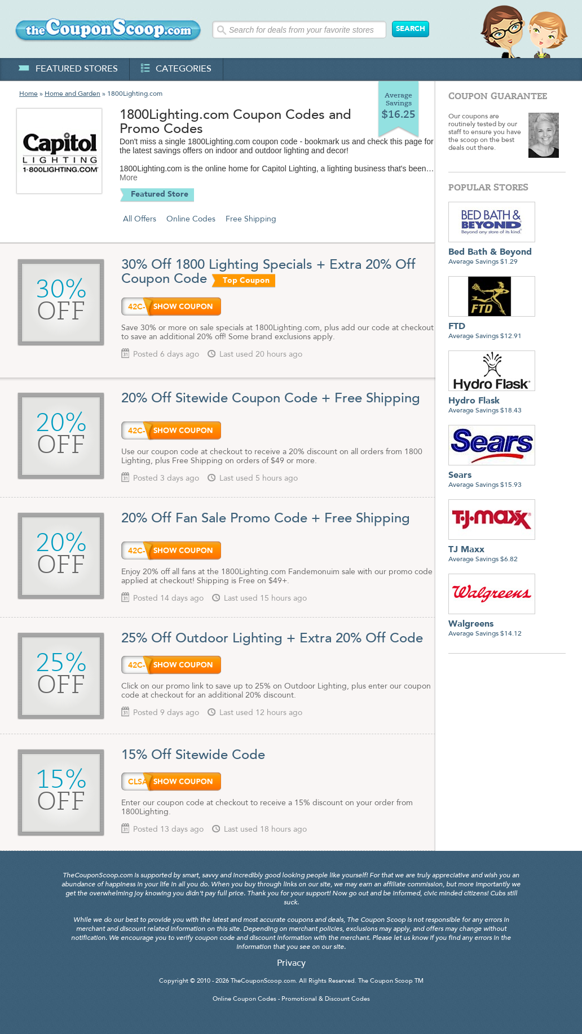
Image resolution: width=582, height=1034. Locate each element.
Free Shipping (251, 219)
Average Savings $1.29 (491, 252)
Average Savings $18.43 (491, 401)
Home (28, 94)
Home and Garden (72, 94)
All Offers (139, 219)
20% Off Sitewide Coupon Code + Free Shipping (270, 399)
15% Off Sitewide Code (193, 755)
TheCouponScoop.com (263, 981)
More (129, 177)
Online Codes (190, 219)
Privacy (291, 963)
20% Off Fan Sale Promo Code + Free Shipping (267, 519)
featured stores (68, 69)
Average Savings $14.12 (491, 624)
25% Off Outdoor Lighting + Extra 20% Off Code (272, 639)
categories (176, 69)
